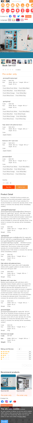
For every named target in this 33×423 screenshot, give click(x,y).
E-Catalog (28, 16)
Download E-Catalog (6, 405)
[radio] (3, 69)
